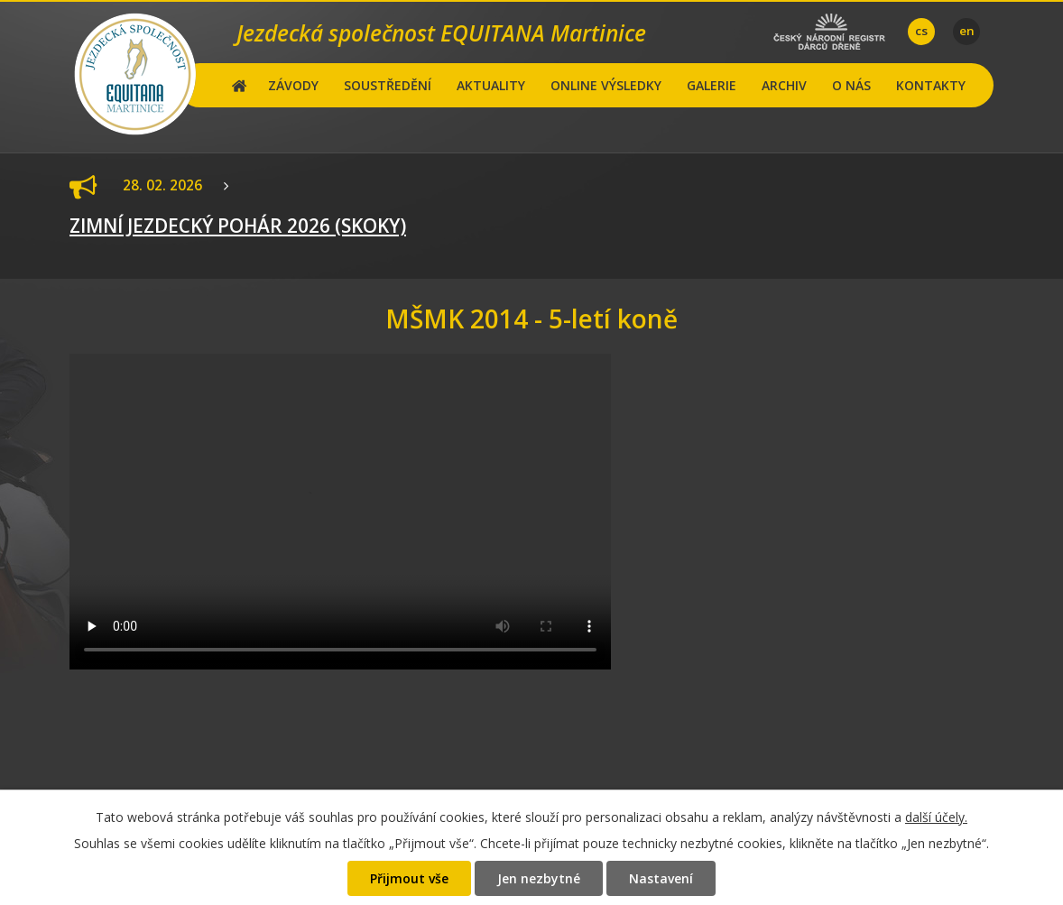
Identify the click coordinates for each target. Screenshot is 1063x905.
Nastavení (661, 878)
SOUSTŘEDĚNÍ (387, 85)
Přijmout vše (409, 878)
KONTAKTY (931, 85)
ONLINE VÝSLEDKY (605, 85)
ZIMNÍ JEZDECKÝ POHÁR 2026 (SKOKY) (237, 225)
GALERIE (711, 85)
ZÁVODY (293, 85)
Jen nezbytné (538, 878)
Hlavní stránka (239, 85)
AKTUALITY (491, 85)
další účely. (936, 817)
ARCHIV (784, 85)
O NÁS (851, 85)
